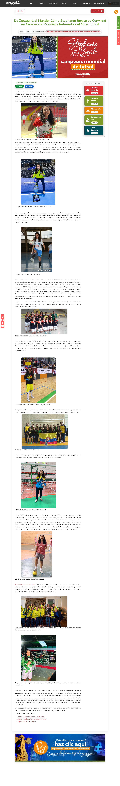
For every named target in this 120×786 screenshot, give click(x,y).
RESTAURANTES (53, 3)
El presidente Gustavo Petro (25, 584)
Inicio (21, 31)
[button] (116, 12)
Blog (28, 31)
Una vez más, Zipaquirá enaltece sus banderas (31, 719)
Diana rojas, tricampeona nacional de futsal (30, 716)
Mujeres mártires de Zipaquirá (26, 721)
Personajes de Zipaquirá (38, 31)
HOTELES (64, 3)
